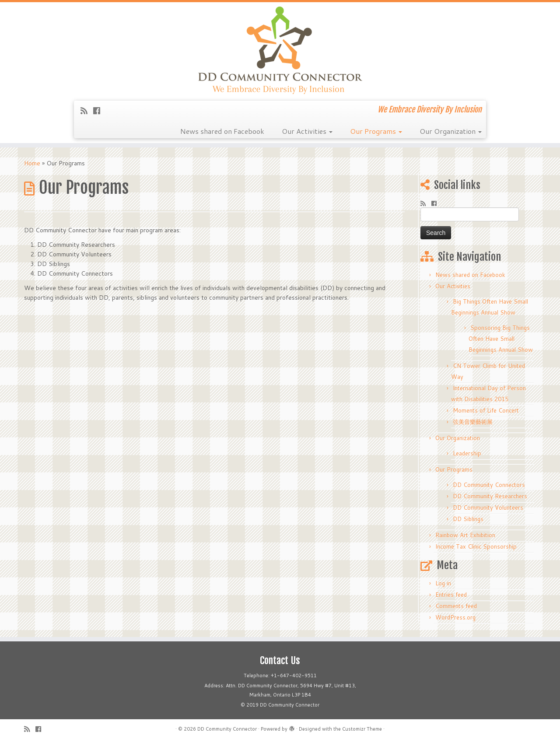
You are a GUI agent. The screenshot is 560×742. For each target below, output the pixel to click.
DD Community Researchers (490, 496)
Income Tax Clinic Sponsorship (476, 546)
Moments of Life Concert (486, 410)
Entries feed (451, 594)
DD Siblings (468, 519)
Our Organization (451, 131)
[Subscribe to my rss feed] (86, 110)
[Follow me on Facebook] (99, 110)
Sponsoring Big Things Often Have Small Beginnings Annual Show (501, 339)
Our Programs (376, 131)
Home (32, 163)
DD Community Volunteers (488, 507)
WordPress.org (455, 617)
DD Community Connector (227, 728)
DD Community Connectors (489, 485)
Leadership (467, 453)
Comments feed (456, 606)
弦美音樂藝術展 (473, 422)
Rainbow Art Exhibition (465, 535)
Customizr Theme (362, 728)
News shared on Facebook (222, 131)
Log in (443, 583)
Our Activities (307, 131)
